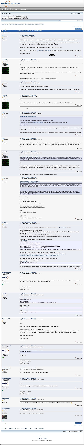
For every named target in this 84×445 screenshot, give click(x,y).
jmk (3, 35)
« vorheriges (75, 27)
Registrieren (23, 9)
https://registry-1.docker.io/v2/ (44, 50)
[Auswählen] (25, 240)
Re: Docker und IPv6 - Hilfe (29, 59)
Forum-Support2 (6, 272)
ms (3, 112)
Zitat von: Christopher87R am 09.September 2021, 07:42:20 (31, 350)
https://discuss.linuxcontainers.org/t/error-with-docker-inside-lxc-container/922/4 (39, 255)
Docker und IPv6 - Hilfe (28, 35)
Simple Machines (47, 437)
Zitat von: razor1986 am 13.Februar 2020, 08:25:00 (30, 181)
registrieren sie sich (19, 15)
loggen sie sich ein (8, 15)
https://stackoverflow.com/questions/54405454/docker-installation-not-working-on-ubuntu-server (43, 254)
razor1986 (4, 59)
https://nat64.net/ (62, 227)
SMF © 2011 (41, 437)
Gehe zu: (65, 431)
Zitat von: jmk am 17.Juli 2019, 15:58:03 (28, 116)
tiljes (3, 138)
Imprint (42, 435)
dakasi (4, 222)
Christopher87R (6, 318)
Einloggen (14, 9)
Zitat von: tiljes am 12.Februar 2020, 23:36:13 (29, 156)
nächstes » (80, 27)
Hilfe (8, 9)
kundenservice (6, 408)
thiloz (3, 177)
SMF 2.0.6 (35, 437)
